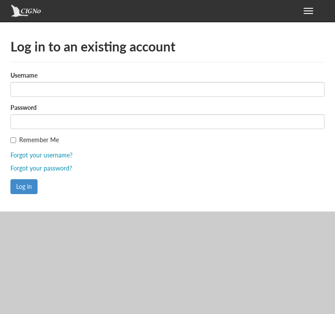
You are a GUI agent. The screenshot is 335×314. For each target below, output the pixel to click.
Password (23, 107)
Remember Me (39, 139)
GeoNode (34, 13)
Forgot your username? (41, 155)
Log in (24, 186)
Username (24, 75)
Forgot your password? (41, 168)
